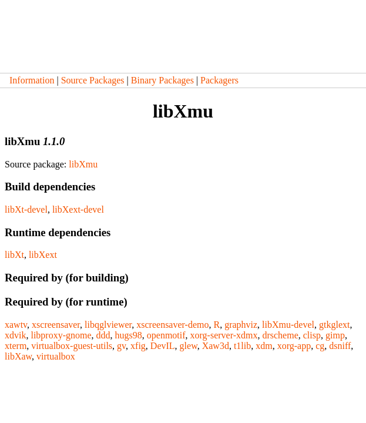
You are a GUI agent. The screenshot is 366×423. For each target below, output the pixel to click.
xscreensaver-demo (172, 325)
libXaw (18, 356)
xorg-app (294, 346)
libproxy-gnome (61, 335)
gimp (335, 335)
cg (319, 346)
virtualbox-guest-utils (71, 346)
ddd (103, 335)
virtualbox (55, 356)
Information (31, 80)
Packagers (219, 80)
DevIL (162, 346)
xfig (138, 346)
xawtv (16, 325)
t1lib (242, 346)
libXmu (83, 164)
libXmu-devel (288, 325)
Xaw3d (215, 346)
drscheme (280, 335)
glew (188, 346)
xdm (264, 346)
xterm (15, 346)
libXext (43, 255)
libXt (14, 255)
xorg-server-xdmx (224, 335)
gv (121, 346)
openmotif (166, 335)
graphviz (240, 325)
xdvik (15, 335)
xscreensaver (56, 325)
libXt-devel (26, 209)
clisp (312, 335)
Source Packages (93, 80)
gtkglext (334, 325)
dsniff (340, 346)
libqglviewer (108, 325)
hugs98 (128, 335)
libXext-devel (78, 209)
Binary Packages (162, 80)
